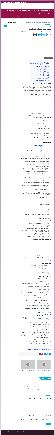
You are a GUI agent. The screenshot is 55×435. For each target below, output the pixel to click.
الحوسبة (19, 10)
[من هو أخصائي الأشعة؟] (25, 383)
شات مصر (37, 13)
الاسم (50, 411)
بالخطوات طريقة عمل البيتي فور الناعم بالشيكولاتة (40, 63)
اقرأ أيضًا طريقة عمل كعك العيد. (43, 78)
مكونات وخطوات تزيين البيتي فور (43, 69)
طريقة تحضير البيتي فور (45, 77)
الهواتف (37, 10)
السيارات (14, 10)
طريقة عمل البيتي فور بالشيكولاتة (43, 64)
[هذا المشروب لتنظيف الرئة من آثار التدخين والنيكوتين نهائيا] (48, 151)
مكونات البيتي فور (45, 75)
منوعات (42, 13)
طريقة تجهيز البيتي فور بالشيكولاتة (42, 66)
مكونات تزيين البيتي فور (45, 71)
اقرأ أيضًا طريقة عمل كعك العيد (43, 312)
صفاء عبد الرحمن (48, 31)
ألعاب (7, 10)
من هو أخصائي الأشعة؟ (26, 386)
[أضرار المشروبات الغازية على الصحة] (35, 383)
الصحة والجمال (41, 22)
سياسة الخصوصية (18, 2)
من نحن (24, 2)
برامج (10, 10)
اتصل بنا (4, 2)
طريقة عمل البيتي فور (46, 349)
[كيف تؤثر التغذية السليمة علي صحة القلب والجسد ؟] (46, 383)
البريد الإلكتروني (48, 415)
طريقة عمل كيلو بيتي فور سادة (44, 74)
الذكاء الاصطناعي (44, 10)
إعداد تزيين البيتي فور (45, 67)
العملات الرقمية (31, 10)
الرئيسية (50, 10)
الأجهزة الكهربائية (48, 13)
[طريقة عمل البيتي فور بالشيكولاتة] (48, 146)
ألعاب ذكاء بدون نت (43, 345)
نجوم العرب (45, 91)
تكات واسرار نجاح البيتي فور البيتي (43, 80)
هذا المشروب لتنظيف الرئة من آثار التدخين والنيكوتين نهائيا (35, 150)
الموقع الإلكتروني (32, 415)
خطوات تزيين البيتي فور (45, 72)
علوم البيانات (24, 10)
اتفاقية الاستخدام (10, 2)
